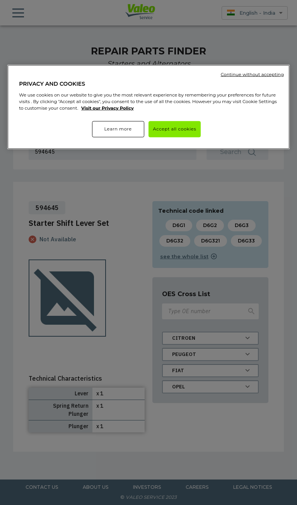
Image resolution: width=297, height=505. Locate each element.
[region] (148, 107)
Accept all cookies (174, 129)
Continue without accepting (252, 74)
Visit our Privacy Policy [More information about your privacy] (107, 107)
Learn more (117, 129)
